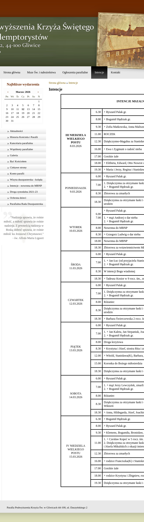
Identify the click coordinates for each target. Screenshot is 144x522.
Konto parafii (17, 173)
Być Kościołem (18, 161)
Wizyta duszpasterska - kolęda (26, 179)
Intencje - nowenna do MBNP (26, 185)
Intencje (99, 72)
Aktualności (16, 130)
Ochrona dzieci (18, 197)
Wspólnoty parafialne (21, 149)
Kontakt (115, 72)
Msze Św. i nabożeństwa (41, 72)
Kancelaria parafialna (21, 143)
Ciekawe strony (18, 167)
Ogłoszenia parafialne (75, 72)
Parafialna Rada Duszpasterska (26, 203)
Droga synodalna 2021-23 (24, 191)
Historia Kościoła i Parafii (24, 137)
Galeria (14, 155)
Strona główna (11, 72)
